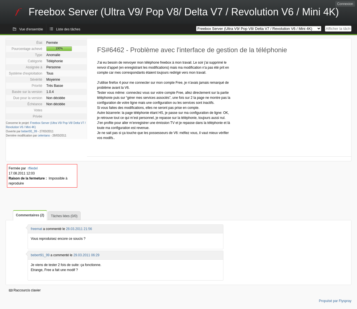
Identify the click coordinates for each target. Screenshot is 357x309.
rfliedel (33, 168)
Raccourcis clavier (25, 290)
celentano (44, 135)
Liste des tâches (68, 29)
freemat (36, 229)
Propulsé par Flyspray (335, 301)
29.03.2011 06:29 (86, 255)
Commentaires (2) (30, 215)
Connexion (345, 4)
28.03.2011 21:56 (79, 229)
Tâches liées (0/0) (64, 216)
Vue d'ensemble (31, 29)
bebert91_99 (29, 131)
